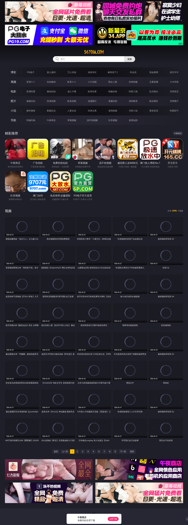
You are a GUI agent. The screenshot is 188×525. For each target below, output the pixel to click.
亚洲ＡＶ (30, 81)
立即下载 (113, 519)
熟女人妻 (112, 81)
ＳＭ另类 (174, 81)
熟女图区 (153, 101)
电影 (13, 91)
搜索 (129, 59)
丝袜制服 (133, 81)
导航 (13, 120)
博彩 (13, 72)
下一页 (123, 451)
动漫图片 (92, 101)
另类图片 (174, 101)
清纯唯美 (133, 101)
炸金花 (133, 72)
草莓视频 (71, 120)
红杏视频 (112, 120)
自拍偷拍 (51, 81)
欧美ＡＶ (71, 81)
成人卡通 (71, 91)
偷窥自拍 (30, 101)
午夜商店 (51, 120)
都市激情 (30, 110)
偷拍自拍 (51, 91)
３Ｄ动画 (92, 81)
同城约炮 (30, 120)
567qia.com (94, 52)
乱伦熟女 (153, 91)
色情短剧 (133, 120)
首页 (56, 451)
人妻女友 (71, 110)
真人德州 (51, 72)
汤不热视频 (92, 120)
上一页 (65, 451)
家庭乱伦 (51, 110)
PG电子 (30, 72)
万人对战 (71, 72)
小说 (13, 110)
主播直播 (153, 81)
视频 (13, 82)
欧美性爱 (92, 91)
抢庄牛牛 (174, 72)
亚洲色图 (51, 101)
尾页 (132, 451)
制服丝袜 (112, 91)
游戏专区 (92, 72)
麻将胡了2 (113, 72)
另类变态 (174, 91)
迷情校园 (112, 110)
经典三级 (133, 91)
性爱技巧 (174, 110)
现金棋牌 (153, 72)
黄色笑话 (153, 110)
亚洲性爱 (30, 91)
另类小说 (133, 110)
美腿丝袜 (112, 101)
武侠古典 (92, 110)
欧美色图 (71, 101)
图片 (13, 101)
